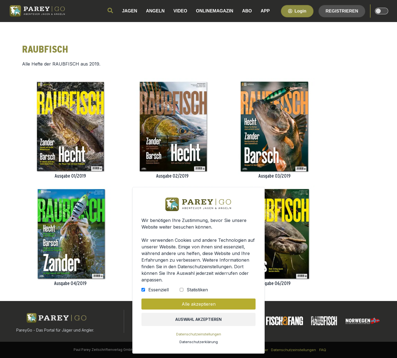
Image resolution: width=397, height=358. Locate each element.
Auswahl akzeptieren (198, 321)
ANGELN (155, 11)
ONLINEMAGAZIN (214, 11)
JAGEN (129, 11)
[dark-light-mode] (381, 11)
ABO (247, 11)
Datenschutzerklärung (198, 343)
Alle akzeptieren (198, 306)
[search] (110, 10)
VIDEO (180, 11)
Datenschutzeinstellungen (198, 335)
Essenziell (159, 292)
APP (265, 11)
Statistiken (197, 292)
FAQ (322, 350)
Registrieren (341, 11)
